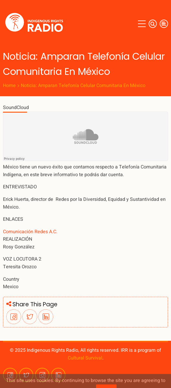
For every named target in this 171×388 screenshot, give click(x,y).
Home (9, 85)
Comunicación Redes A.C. (30, 231)
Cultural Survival (85, 358)
